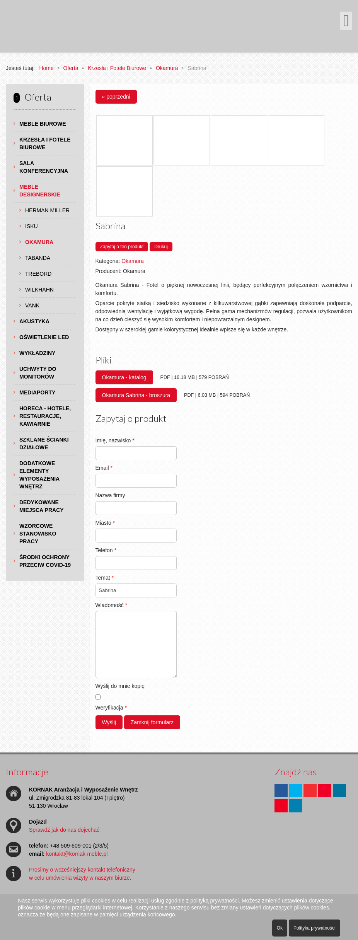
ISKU (31, 226)
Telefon (106, 550)
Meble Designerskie (39, 191)
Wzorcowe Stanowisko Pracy (37, 533)
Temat (104, 578)
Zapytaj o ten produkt (122, 246)
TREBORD (38, 274)
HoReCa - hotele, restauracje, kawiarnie (45, 416)
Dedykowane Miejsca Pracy (41, 506)
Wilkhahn (39, 290)
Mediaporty (37, 392)
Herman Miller (47, 210)
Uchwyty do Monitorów (37, 373)
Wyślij (109, 722)
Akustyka (34, 321)
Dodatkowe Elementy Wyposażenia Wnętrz (39, 475)
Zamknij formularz (152, 722)
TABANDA (37, 258)
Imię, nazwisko (115, 440)
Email (104, 468)
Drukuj (161, 246)
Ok (280, 928)
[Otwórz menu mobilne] (346, 21)
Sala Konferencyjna (43, 167)
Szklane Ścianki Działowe (44, 443)
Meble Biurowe (42, 124)
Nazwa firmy (110, 495)
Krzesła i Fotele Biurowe (44, 143)
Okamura (39, 242)
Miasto (105, 523)
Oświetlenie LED (44, 337)
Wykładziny (37, 353)
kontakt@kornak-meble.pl (76, 854)
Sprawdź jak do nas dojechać (64, 830)
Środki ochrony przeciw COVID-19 (45, 561)
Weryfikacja (111, 708)
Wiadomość (111, 605)
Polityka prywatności (314, 928)
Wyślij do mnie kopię (120, 686)
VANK (32, 305)
